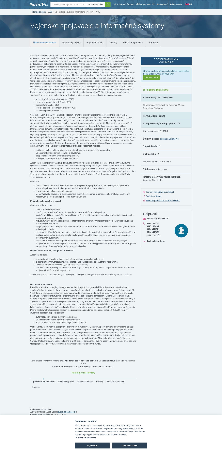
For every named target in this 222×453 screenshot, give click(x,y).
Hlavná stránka (39, 12)
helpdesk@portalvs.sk (157, 218)
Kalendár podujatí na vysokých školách (163, 200)
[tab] (44, 42)
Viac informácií (151, 78)
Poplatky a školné (154, 196)
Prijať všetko (92, 445)
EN (188, 4)
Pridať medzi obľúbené (155, 90)
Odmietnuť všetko (129, 445)
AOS (50, 12)
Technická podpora (156, 241)
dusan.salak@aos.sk (67, 412)
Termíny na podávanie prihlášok (160, 192)
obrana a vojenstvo (169, 139)
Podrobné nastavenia (85, 438)
